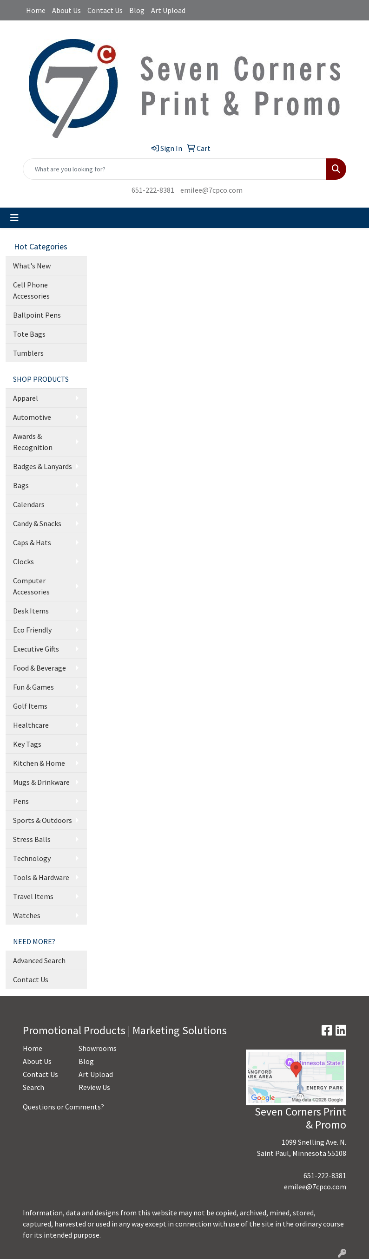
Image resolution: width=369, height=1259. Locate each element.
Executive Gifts (36, 648)
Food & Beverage (39, 667)
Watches (26, 915)
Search (33, 1087)
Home (36, 10)
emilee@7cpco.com (211, 190)
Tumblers (28, 353)
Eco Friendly (32, 629)
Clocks (23, 561)
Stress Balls (32, 839)
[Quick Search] (175, 169)
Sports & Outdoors (42, 820)
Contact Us (105, 10)
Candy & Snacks (37, 523)
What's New (32, 265)
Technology (32, 858)
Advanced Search (39, 960)
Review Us (94, 1087)
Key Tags (27, 744)
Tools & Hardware (41, 877)
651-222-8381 (153, 190)
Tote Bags (29, 334)
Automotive (32, 417)
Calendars (29, 504)
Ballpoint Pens (37, 315)
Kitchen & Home (39, 763)
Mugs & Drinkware (41, 782)
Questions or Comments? (63, 1106)
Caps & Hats (32, 542)
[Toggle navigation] (14, 217)
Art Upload (168, 10)
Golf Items (30, 706)
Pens (21, 801)
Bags (21, 485)
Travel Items (33, 896)
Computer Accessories (31, 586)
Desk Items (31, 610)
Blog (137, 10)
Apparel (25, 398)
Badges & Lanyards (42, 466)
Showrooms (98, 1048)
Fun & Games (33, 686)
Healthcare (31, 725)
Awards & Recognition (33, 441)
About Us (66, 10)
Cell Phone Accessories (31, 290)
